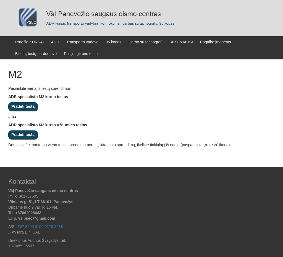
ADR (55, 42)
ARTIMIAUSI (182, 42)
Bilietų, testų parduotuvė (36, 53)
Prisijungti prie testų (81, 53)
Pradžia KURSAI (29, 42)
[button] (27, 226)
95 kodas (113, 42)
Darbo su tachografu (146, 42)
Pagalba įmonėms (215, 42)
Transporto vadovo (82, 42)
